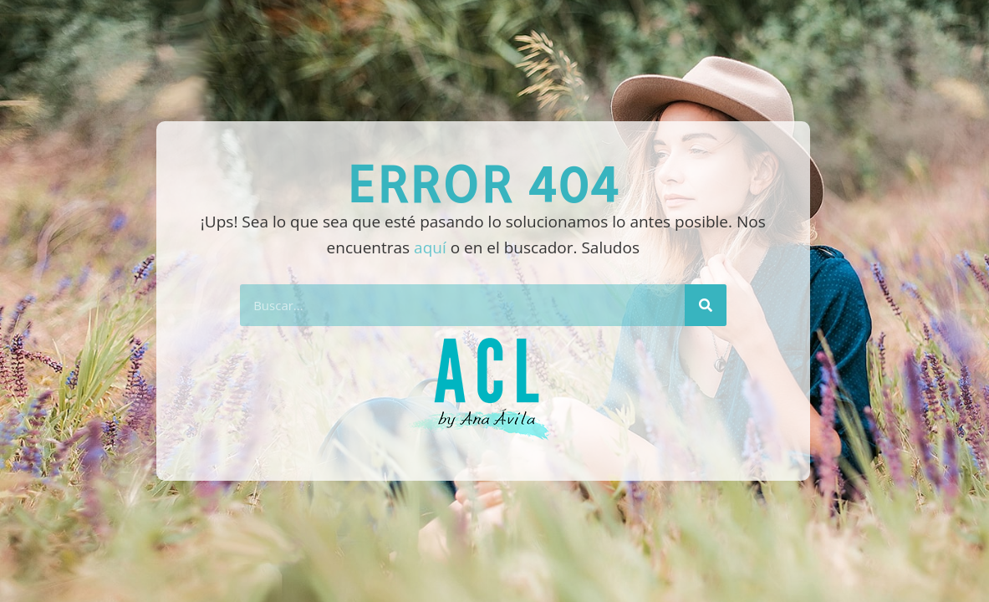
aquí (430, 247)
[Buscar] (705, 305)
